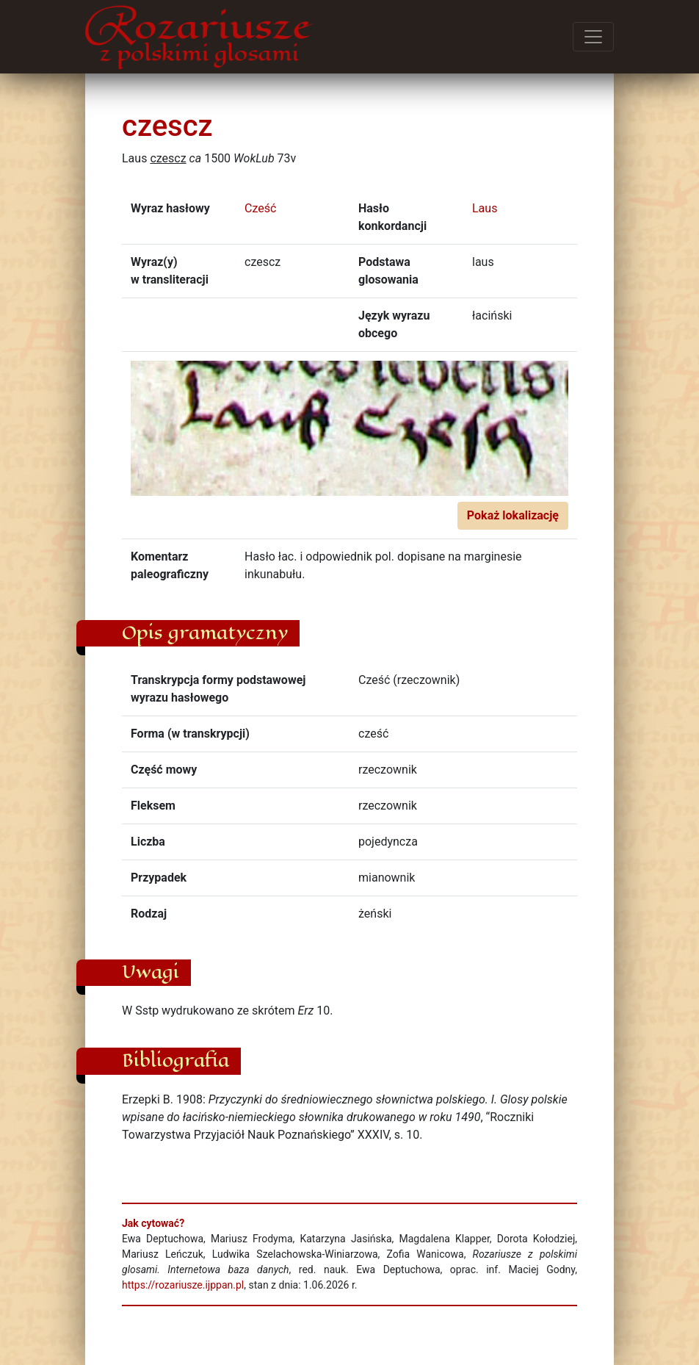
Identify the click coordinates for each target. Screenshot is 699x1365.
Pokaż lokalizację (513, 515)
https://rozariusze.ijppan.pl (183, 1285)
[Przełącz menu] (593, 36)
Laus (484, 208)
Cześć (260, 208)
